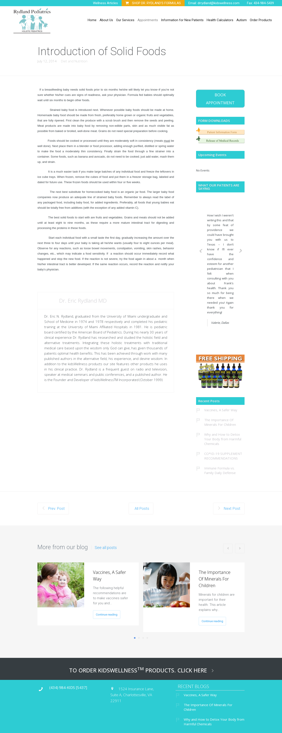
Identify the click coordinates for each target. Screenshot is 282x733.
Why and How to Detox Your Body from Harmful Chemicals (222, 438)
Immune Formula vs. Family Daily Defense (220, 469)
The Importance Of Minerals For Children (220, 420)
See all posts (106, 546)
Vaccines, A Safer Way (220, 408)
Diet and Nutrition (74, 61)
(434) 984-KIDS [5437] (68, 686)
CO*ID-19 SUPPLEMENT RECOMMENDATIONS (223, 454)
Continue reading (106, 613)
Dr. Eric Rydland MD (83, 300)
